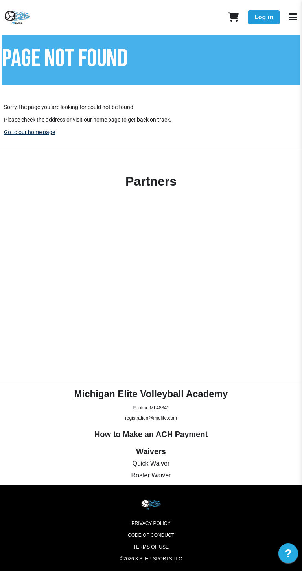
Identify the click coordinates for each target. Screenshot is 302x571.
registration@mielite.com (151, 418)
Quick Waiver (151, 463)
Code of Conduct (151, 535)
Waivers (151, 451)
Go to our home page (29, 132)
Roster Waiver (151, 475)
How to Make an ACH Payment (151, 434)
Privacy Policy (151, 523)
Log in (263, 17)
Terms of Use (151, 547)
